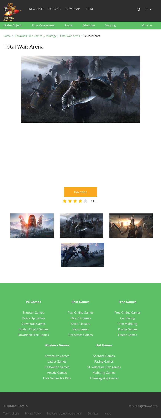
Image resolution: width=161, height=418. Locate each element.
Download (72, 9)
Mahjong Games (104, 373)
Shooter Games (33, 313)
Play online (80, 192)
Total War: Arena (70, 36)
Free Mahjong (127, 324)
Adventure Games (57, 356)
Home (7, 36)
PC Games (55, 9)
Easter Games (127, 335)
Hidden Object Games (33, 329)
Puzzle (69, 25)
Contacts (93, 413)
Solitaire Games (104, 356)
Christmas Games (80, 335)
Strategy (51, 36)
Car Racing (127, 318)
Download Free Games (28, 36)
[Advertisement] (80, 155)
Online (89, 9)
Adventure (89, 25)
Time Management (43, 25)
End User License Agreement (64, 413)
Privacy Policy (33, 413)
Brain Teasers (80, 324)
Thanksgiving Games (104, 378)
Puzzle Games (127, 329)
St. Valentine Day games (104, 367)
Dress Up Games (33, 318)
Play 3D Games (80, 318)
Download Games (33, 324)
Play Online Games (80, 313)
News (108, 413)
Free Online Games (127, 313)
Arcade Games (57, 373)
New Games (36, 9)
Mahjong (110, 25)
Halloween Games (57, 367)
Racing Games (104, 361)
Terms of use (11, 413)
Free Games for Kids (57, 378)
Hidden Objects (12, 25)
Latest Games (56, 361)
